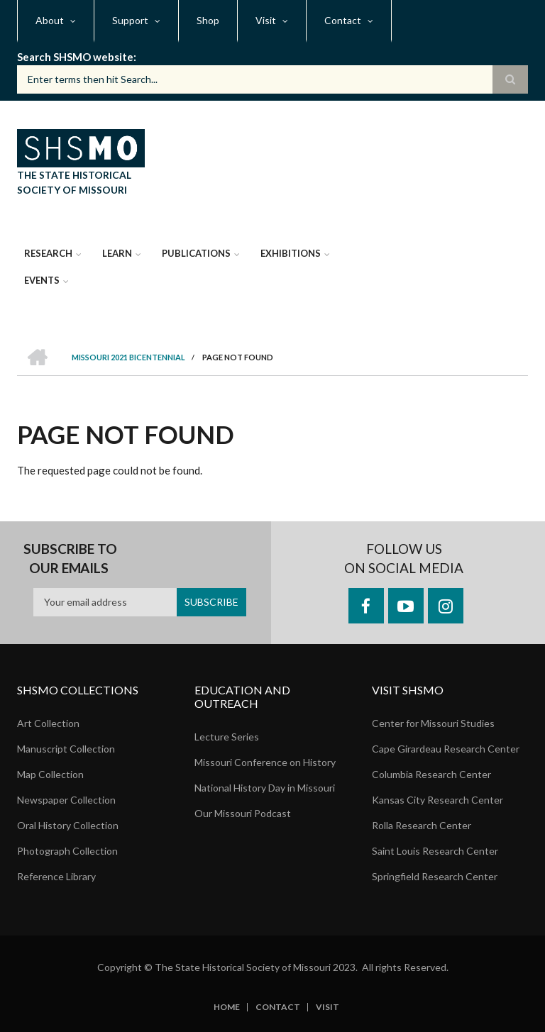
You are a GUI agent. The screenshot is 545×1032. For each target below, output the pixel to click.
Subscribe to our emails (70, 558)
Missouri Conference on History (265, 762)
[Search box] (272, 79)
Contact (277, 1007)
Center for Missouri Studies (433, 723)
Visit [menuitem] (265, 20)
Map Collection (50, 774)
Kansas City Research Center (437, 800)
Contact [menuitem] (342, 20)
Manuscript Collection (66, 749)
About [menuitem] (49, 20)
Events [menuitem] (42, 280)
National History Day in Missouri (264, 788)
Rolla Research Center (421, 825)
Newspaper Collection (66, 800)
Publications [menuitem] (196, 253)
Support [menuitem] (130, 20)
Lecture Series (226, 737)
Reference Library (56, 876)
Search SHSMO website (75, 56)
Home (227, 1007)
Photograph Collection (67, 851)
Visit (327, 1007)
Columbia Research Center (431, 774)
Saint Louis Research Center (435, 851)
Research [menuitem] (48, 253)
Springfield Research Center (434, 876)
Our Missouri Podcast (242, 813)
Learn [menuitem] (117, 253)
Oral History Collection (68, 825)
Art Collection (48, 723)
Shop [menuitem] (208, 20)
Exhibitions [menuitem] (290, 253)
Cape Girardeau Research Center (445, 749)
